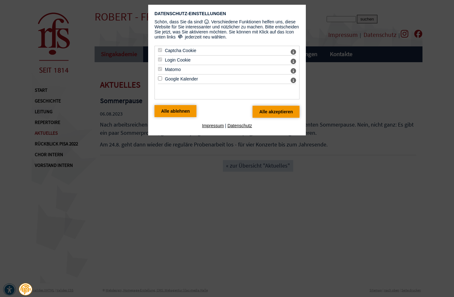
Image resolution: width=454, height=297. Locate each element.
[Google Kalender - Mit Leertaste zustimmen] (160, 78)
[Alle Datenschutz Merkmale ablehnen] (175, 111)
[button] (25, 289)
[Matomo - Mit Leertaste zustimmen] (160, 69)
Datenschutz (239, 125)
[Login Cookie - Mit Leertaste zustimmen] (160, 59)
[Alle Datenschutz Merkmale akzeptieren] (276, 112)
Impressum (213, 125)
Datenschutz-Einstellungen (190, 13)
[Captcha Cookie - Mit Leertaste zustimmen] (160, 50)
